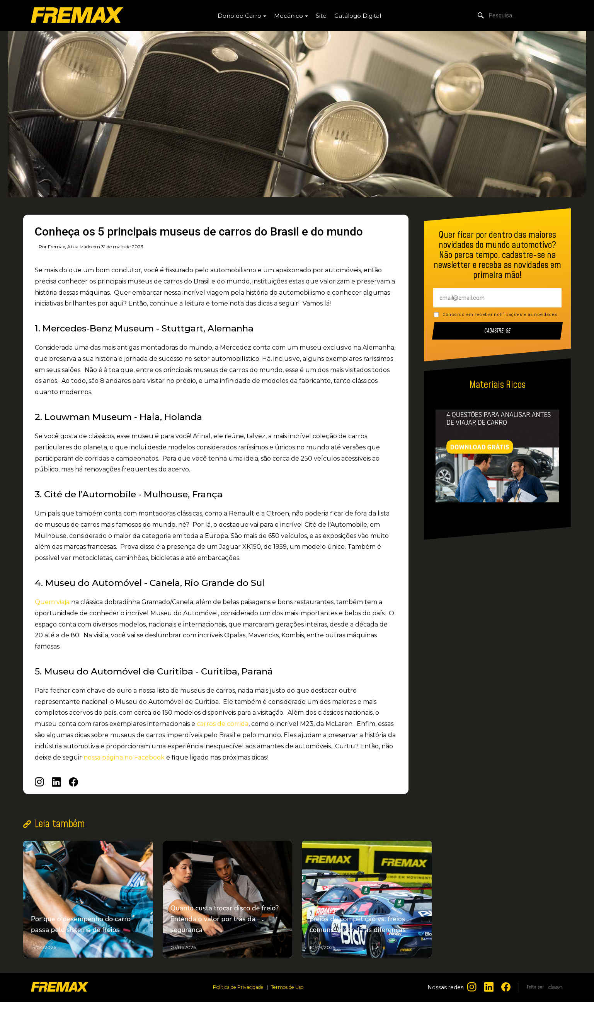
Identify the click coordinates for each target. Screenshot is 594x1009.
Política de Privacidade (236, 994)
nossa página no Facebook (124, 757)
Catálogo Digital (357, 16)
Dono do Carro (239, 16)
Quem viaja (52, 602)
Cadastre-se (498, 331)
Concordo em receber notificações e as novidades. (500, 314)
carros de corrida (222, 723)
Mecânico (288, 16)
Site (321, 16)
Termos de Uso (291, 994)
